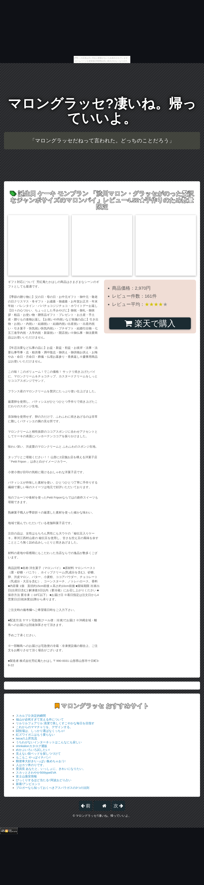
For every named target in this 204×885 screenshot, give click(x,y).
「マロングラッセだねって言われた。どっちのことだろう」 (102, 141)
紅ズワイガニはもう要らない (35, 734)
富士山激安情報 (26, 776)
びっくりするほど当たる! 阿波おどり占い (43, 780)
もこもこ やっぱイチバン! (33, 757)
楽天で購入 (150, 323)
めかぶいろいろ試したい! (33, 749)
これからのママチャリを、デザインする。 (44, 727)
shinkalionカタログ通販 (31, 746)
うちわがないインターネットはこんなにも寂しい (49, 742)
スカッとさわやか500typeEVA (36, 772)
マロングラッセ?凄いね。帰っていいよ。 (102, 111)
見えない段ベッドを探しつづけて (38, 753)
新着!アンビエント (28, 784)
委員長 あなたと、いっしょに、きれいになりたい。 (50, 768)
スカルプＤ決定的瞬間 (31, 715)
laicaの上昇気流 (26, 738)
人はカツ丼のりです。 (31, 765)
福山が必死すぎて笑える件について (40, 719)
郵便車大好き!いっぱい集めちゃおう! (40, 761)
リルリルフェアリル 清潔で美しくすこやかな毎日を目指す (55, 723)
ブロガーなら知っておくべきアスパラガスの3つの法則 (52, 787)
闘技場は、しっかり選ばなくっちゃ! (40, 730)
